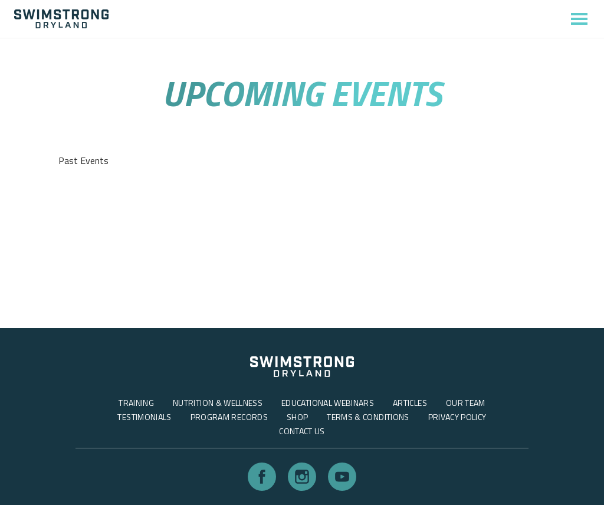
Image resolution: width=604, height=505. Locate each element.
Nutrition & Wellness (217, 402)
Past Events (83, 160)
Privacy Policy (457, 417)
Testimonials (144, 417)
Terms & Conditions (368, 417)
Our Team (465, 402)
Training (136, 402)
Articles (410, 402)
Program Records (229, 417)
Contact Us (302, 431)
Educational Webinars (327, 402)
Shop (297, 417)
